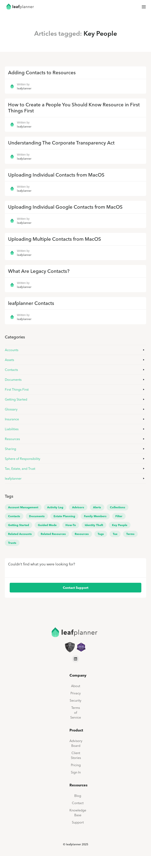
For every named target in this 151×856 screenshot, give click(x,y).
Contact (78, 803)
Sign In (76, 772)
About (75, 686)
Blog (77, 796)
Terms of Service (75, 712)
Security (75, 700)
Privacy (75, 693)
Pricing (76, 765)
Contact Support (75, 588)
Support (78, 822)
